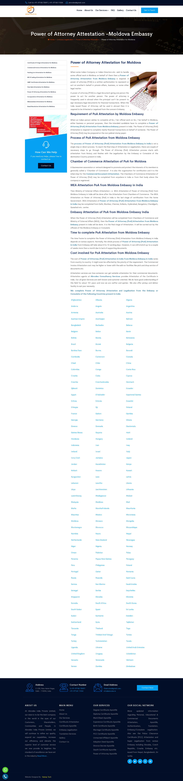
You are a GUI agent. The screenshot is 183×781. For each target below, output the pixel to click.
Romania (130, 569)
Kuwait (129, 468)
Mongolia (130, 519)
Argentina (130, 304)
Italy (128, 449)
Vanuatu (74, 658)
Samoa (74, 582)
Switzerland (76, 620)
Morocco (99, 525)
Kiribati (74, 468)
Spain (98, 607)
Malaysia (75, 500)
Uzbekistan (131, 652)
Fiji (97, 405)
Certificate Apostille (67, 724)
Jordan (74, 462)
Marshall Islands (102, 506)
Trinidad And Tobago (104, 633)
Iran (97, 443)
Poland (129, 563)
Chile (98, 361)
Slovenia (129, 595)
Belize (98, 329)
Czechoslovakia (102, 380)
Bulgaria (129, 342)
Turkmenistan (101, 639)
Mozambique (131, 525)
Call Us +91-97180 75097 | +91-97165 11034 (44, 2)
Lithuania (130, 487)
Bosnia (98, 336)
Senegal (74, 588)
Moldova (74, 519)
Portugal (74, 569)
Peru (73, 563)
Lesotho (99, 481)
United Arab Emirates (135, 645)
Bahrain (129, 317)
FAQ (113, 10)
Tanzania (75, 626)
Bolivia (73, 336)
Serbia (98, 588)
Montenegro (76, 525)
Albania (99, 298)
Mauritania (130, 506)
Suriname (99, 614)
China (128, 361)
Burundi (129, 348)
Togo (128, 626)
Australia (99, 310)
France (74, 412)
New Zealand (101, 538)
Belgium (74, 329)
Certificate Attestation (69, 720)
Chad (73, 361)
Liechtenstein (101, 487)
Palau (128, 550)
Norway (129, 544)
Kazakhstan (101, 462)
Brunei (98, 342)
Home (79, 10)
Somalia (74, 601)
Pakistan (99, 550)
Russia (73, 576)
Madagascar (101, 494)
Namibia (74, 532)
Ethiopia (74, 405)
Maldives (99, 500)
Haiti (128, 430)
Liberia (129, 481)
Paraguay (130, 557)
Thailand (99, 626)
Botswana (130, 336)
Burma (98, 348)
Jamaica (99, 456)
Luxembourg (76, 494)
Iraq (128, 443)
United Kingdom (78, 652)
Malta (73, 506)
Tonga (73, 633)
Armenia (74, 310)
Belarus (129, 323)
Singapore (75, 595)
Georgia (74, 418)
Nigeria (99, 544)
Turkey (74, 639)
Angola (99, 304)
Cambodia (75, 355)
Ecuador (129, 386)
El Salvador (100, 393)
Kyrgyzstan (76, 475)
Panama (74, 557)
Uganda (74, 645)
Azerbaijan (100, 317)
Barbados (100, 323)
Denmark (130, 380)
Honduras (75, 437)
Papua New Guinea (103, 557)
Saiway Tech (46, 775)
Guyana (99, 430)
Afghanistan (76, 298)
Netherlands (76, 538)
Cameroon (100, 355)
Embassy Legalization (65, 37)
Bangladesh (76, 323)
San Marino (100, 582)
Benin (128, 329)
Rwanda (99, 576)
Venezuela (100, 658)
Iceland (129, 437)
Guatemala (131, 424)
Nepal (128, 532)
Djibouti (74, 386)
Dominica (99, 386)
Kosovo (99, 468)
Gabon (98, 412)
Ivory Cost (75, 456)
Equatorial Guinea (133, 393)
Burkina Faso (76, 348)
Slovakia (99, 595)
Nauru (98, 532)
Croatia (74, 374)
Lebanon (74, 481)
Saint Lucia (130, 576)
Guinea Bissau (77, 430)
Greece (74, 424)
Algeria (129, 298)
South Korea (131, 601)
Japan (128, 456)
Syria (98, 620)
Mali (128, 500)
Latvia (128, 475)
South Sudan (76, 607)
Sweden (129, 614)
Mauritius (75, 513)
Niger (73, 544)
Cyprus (129, 374)
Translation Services (67, 732)
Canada (129, 355)
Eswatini (129, 399)
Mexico (99, 513)
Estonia (99, 399)
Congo (98, 367)
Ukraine (99, 645)
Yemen (74, 664)
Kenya (128, 462)
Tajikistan (130, 620)
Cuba (98, 374)
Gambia (129, 412)
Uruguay (99, 652)
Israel (98, 449)
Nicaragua (130, 538)
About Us (88, 10)
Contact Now (147, 685)
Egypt (73, 393)
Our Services (102, 10)
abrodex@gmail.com (75, 2)
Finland (129, 405)
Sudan (73, 614)
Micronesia (130, 513)
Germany (99, 418)
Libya (73, 487)
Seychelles (130, 588)
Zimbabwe (130, 664)
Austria (129, 310)
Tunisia (129, 633)
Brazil (73, 342)
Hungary (99, 437)
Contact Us (131, 10)
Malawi (129, 494)
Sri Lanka (130, 607)
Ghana (129, 418)
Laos (97, 475)
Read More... (42, 754)
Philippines (100, 563)
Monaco (99, 519)
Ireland (74, 449)
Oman (73, 550)
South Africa (101, 601)
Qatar (98, 569)
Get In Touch (149, 10)
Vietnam (129, 658)
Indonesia (75, 443)
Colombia (75, 367)
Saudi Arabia (131, 582)
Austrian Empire (77, 317)
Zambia (99, 664)
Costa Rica (130, 367)
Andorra (74, 304)
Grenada (99, 424)
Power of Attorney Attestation (87, 37)
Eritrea (74, 399)
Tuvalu (128, 639)
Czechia (74, 380)
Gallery (120, 10)
